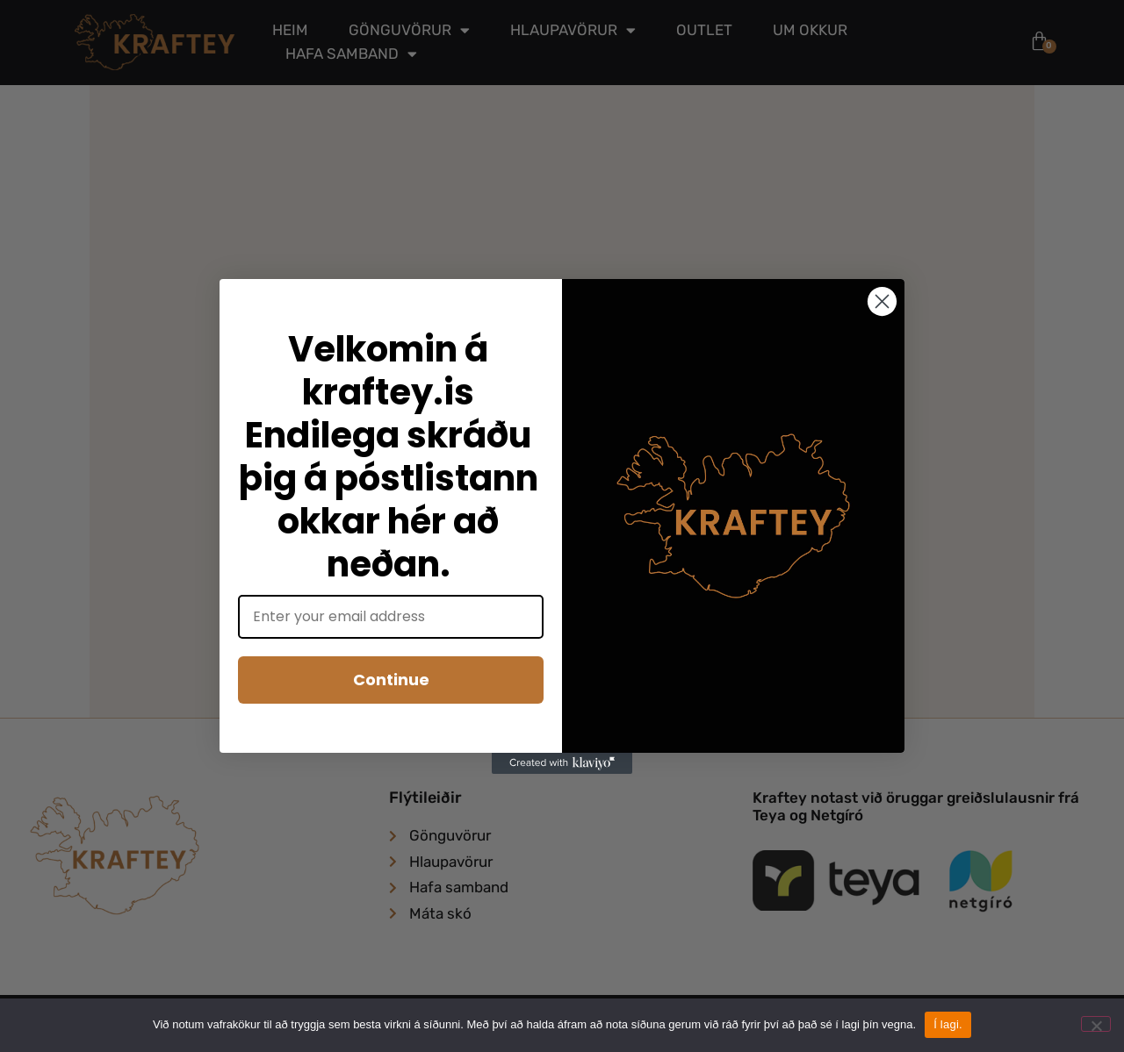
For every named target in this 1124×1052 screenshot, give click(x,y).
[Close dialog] (882, 301)
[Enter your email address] (391, 617)
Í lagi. (947, 1024)
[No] (1096, 1024)
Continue (391, 680)
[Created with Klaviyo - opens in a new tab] (562, 763)
